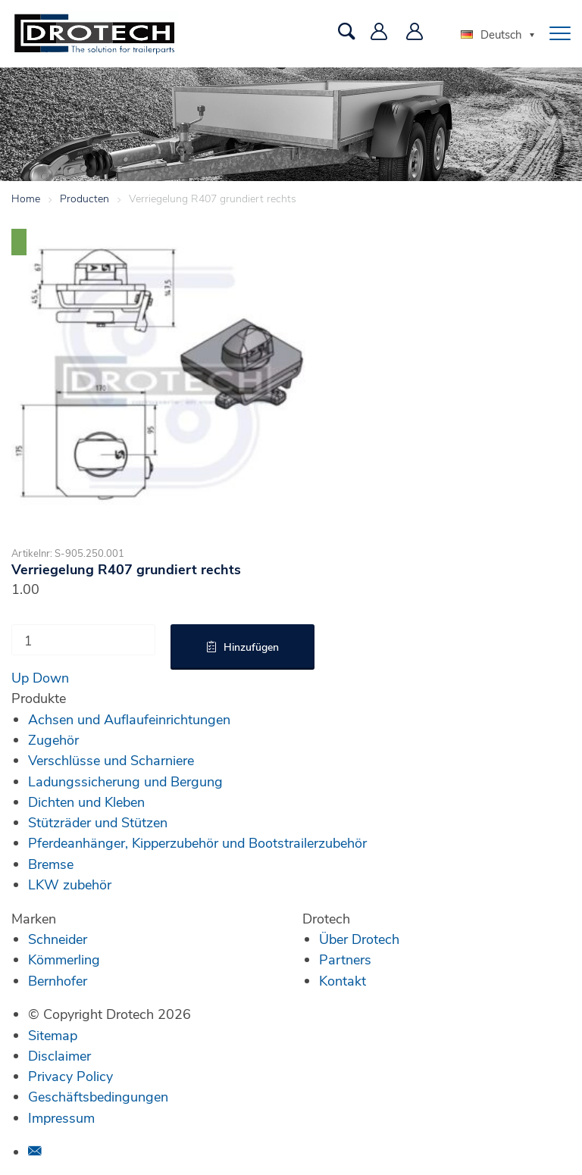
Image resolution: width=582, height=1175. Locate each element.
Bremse (51, 864)
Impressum (61, 1117)
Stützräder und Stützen (97, 822)
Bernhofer (57, 980)
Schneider (57, 939)
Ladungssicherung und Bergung (125, 781)
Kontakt (342, 980)
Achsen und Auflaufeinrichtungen (129, 719)
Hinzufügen (251, 646)
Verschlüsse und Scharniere (111, 760)
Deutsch (491, 34)
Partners (345, 959)
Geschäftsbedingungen (98, 1096)
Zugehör (53, 739)
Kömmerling (64, 959)
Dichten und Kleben (86, 801)
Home (25, 198)
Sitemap (52, 1035)
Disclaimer (59, 1055)
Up (20, 677)
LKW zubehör (69, 884)
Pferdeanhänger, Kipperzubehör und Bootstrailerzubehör (197, 842)
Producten (84, 198)
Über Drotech (359, 939)
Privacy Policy (70, 1076)
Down (51, 677)
